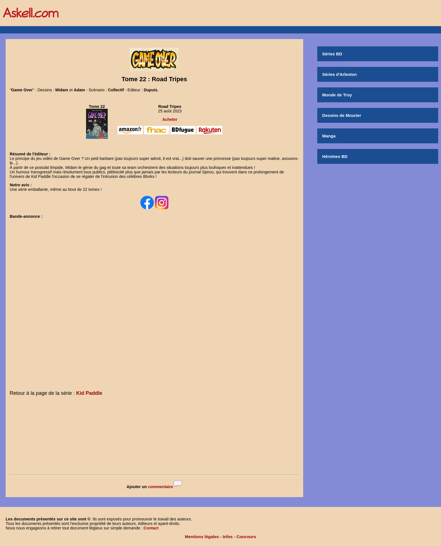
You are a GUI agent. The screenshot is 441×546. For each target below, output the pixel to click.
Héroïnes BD (335, 156)
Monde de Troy (337, 94)
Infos (228, 536)
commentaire (160, 486)
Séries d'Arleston (339, 74)
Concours (246, 536)
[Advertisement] (154, 436)
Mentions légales (202, 536)
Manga (329, 135)
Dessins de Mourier (341, 115)
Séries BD (332, 53)
